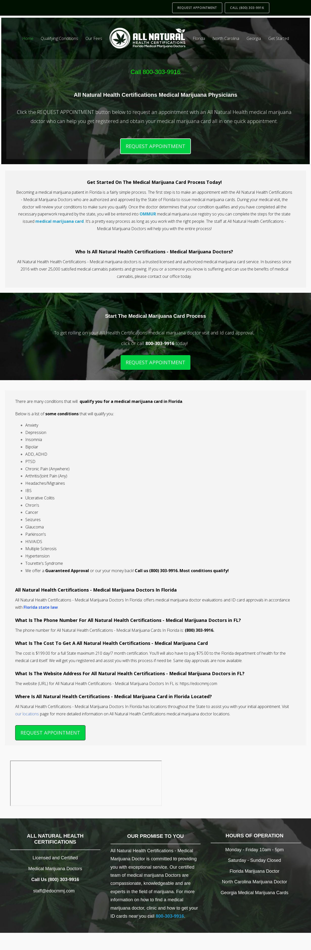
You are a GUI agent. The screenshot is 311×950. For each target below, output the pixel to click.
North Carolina (225, 38)
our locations (27, 714)
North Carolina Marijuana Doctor (254, 881)
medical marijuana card (59, 221)
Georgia (254, 38)
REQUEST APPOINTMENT (197, 8)
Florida (199, 38)
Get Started (278, 38)
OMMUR (148, 214)
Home (27, 38)
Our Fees (93, 38)
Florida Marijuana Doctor (254, 871)
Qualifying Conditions (59, 38)
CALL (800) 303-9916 (247, 8)
